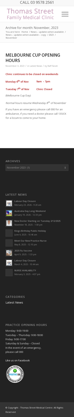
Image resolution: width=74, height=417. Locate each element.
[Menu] (63, 14)
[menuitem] (63, 14)
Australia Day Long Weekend (30, 210)
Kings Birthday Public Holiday (30, 230)
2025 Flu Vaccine (23, 250)
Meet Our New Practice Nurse (30, 240)
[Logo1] (31, 14)
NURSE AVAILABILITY (25, 270)
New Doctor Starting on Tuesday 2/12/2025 (37, 220)
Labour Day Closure (25, 201)
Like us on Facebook (18, 360)
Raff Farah (53, 66)
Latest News (36, 66)
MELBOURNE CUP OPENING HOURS (33, 57)
